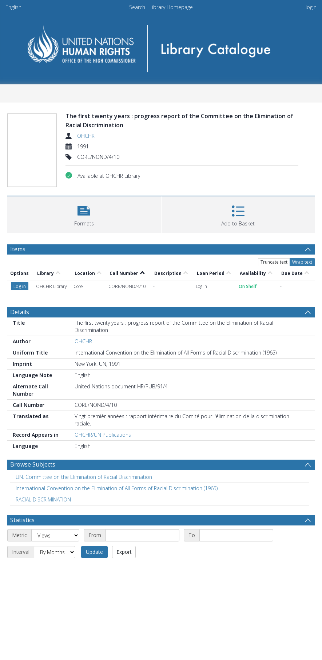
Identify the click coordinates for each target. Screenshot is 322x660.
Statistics (22, 520)
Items (17, 249)
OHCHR (86, 135)
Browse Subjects (32, 464)
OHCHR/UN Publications (103, 434)
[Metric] (55, 535)
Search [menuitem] (137, 7)
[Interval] (54, 552)
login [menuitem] (311, 7)
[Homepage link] (161, 46)
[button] (84, 213)
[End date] (236, 535)
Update (94, 551)
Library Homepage (171, 7)
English (13, 7)
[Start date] (142, 535)
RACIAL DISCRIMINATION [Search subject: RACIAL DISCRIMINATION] (43, 499)
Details (19, 312)
